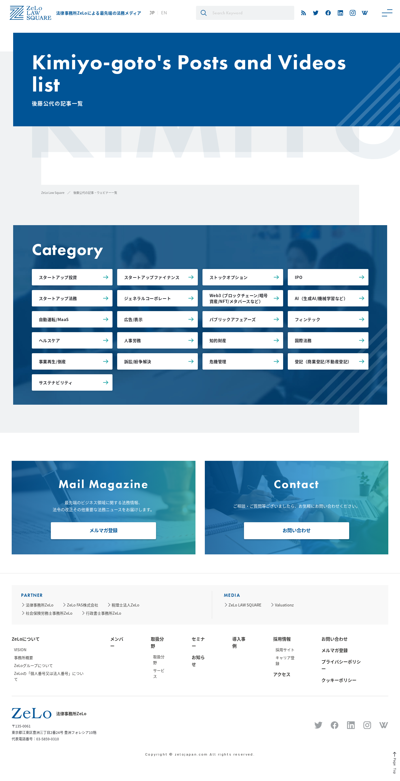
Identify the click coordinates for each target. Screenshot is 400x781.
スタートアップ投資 (58, 277)
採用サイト (285, 649)
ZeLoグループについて (33, 665)
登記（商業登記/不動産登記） (323, 361)
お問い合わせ (296, 529)
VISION (20, 649)
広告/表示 (133, 319)
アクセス (281, 674)
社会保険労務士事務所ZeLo (49, 613)
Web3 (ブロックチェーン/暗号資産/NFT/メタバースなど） (238, 298)
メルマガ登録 (103, 529)
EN (164, 13)
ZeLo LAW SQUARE (245, 605)
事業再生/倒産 (52, 361)
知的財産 (217, 340)
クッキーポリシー (338, 680)
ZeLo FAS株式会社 (82, 605)
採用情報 (282, 639)
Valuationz (284, 605)
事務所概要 (23, 657)
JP (152, 13)
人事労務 (132, 340)
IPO (299, 277)
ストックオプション (228, 277)
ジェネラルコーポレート (147, 298)
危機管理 (217, 361)
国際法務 (303, 340)
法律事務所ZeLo (39, 605)
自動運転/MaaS (54, 319)
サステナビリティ (56, 382)
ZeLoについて (26, 639)
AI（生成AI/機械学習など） (321, 298)
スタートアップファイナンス (152, 277)
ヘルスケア (49, 340)
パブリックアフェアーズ (232, 319)
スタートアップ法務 (58, 298)
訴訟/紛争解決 (137, 361)
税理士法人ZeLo (125, 605)
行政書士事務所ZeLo (103, 613)
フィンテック (308, 319)
